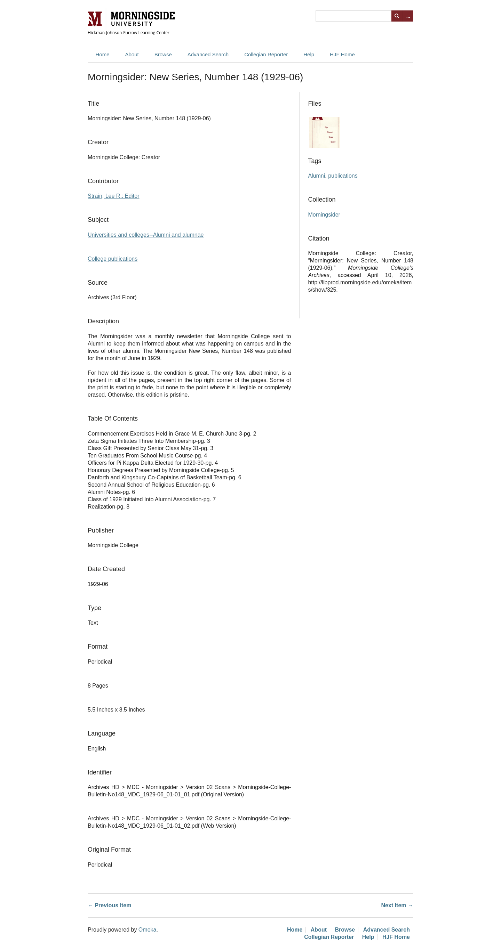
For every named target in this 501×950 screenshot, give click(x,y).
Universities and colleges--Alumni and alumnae (146, 235)
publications (343, 176)
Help (308, 54)
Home (103, 54)
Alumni (316, 176)
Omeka (147, 930)
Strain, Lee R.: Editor (114, 196)
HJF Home (342, 54)
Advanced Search (208, 54)
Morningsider (324, 215)
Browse (163, 54)
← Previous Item (109, 905)
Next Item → (397, 905)
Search (397, 16)
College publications (112, 259)
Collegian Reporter (266, 54)
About (132, 54)
